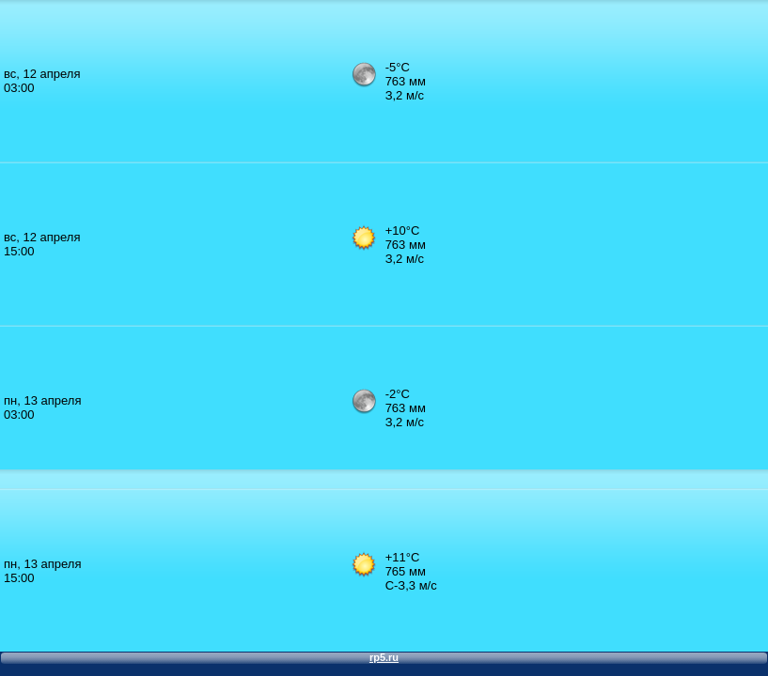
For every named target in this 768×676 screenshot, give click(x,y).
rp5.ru (384, 657)
